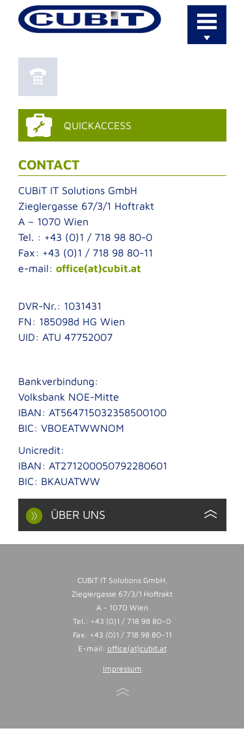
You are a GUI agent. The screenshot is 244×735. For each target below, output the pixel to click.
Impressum (122, 668)
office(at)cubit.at (98, 268)
